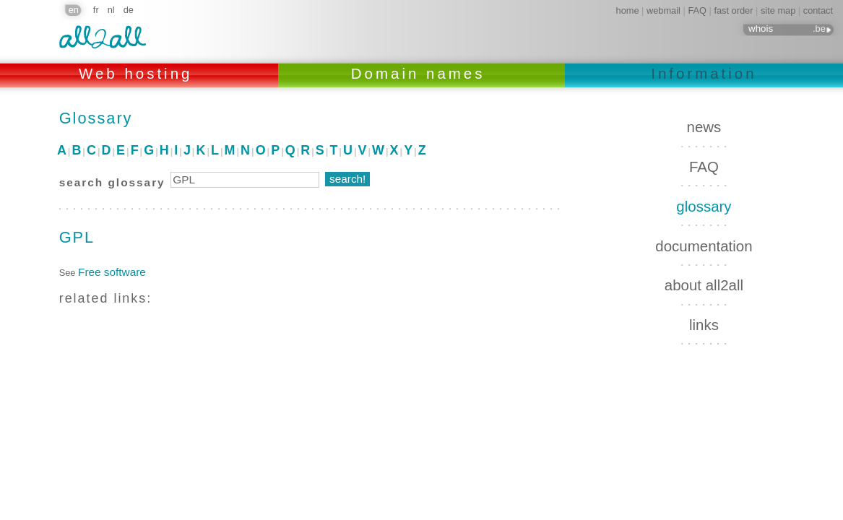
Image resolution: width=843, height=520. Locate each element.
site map (778, 10)
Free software (112, 272)
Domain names (421, 73)
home (627, 10)
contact (818, 10)
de (129, 9)
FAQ (697, 10)
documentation (703, 246)
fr (96, 9)
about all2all (704, 285)
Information (703, 73)
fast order (733, 10)
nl (111, 9)
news (704, 126)
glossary (703, 206)
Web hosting (139, 73)
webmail (663, 10)
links (704, 324)
